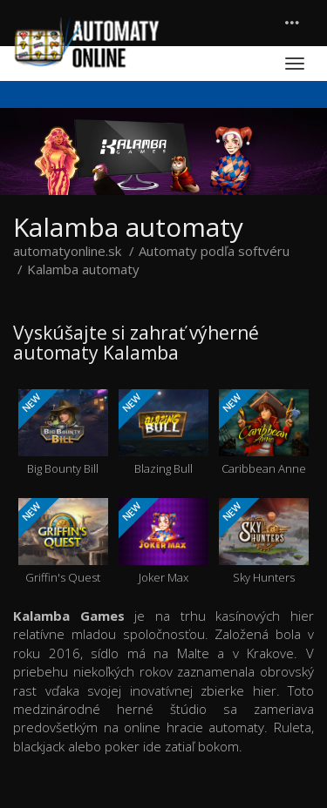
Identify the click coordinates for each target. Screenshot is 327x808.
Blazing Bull (163, 432)
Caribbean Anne (264, 432)
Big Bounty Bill (63, 432)
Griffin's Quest (63, 541)
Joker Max (163, 541)
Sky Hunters (264, 541)
